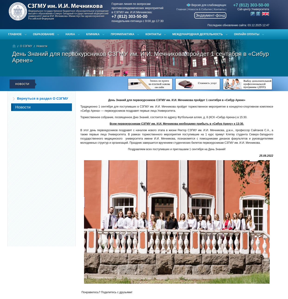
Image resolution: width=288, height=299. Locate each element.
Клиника (93, 34)
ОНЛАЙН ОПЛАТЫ (246, 34)
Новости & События (200, 9)
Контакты (219, 9)
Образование (43, 34)
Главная (181, 9)
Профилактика (122, 34)
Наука (70, 34)
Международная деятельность (197, 34)
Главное (15, 34)
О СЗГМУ (26, 46)
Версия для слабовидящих (206, 5)
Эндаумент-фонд (210, 15)
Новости (41, 46)
